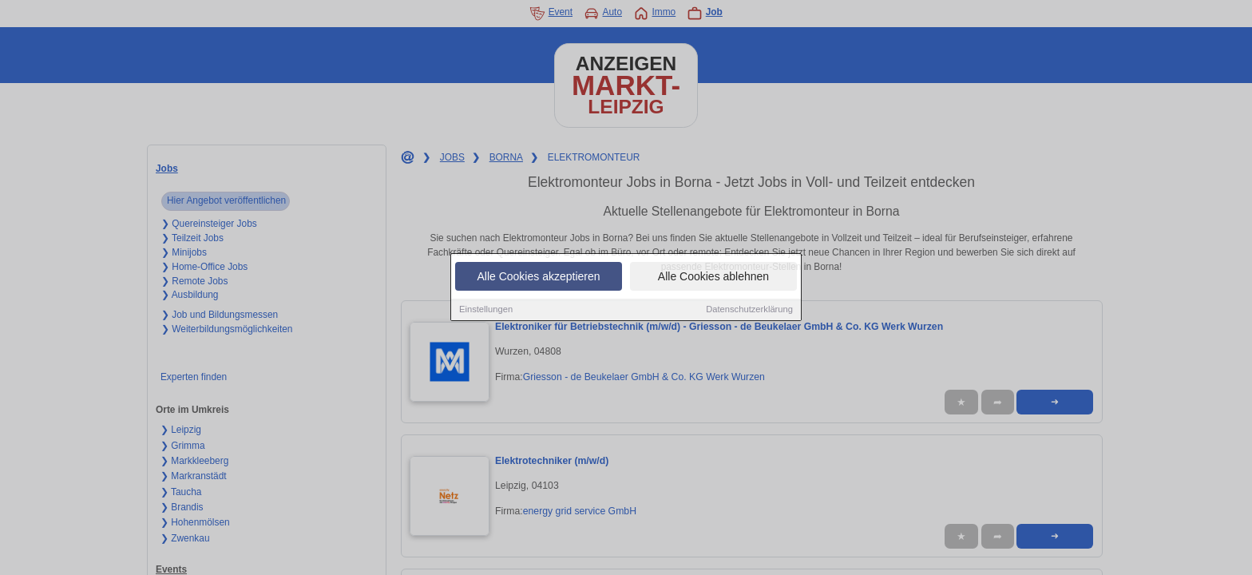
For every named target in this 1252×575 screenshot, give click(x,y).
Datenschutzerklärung (749, 310)
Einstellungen (486, 310)
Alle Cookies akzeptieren (538, 277)
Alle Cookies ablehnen (713, 277)
